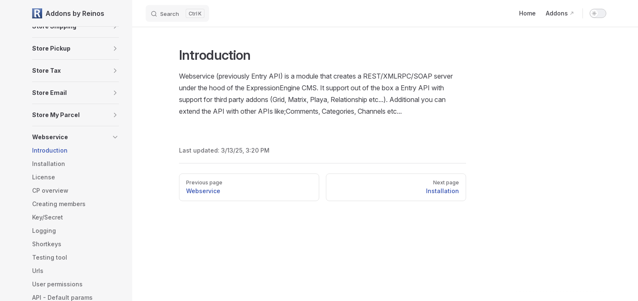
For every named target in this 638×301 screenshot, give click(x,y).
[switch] (598, 13)
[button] (115, 48)
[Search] (177, 13)
